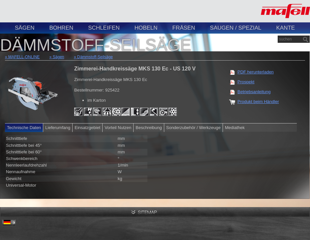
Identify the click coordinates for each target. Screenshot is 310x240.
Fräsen (183, 28)
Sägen (25, 28)
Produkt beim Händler (258, 101)
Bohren (61, 28)
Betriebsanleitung (253, 91)
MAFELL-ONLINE (24, 57)
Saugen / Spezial (236, 28)
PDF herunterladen (255, 71)
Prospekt (245, 81)
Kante (285, 28)
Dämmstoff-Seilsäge (95, 57)
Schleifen (103, 28)
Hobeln (146, 28)
